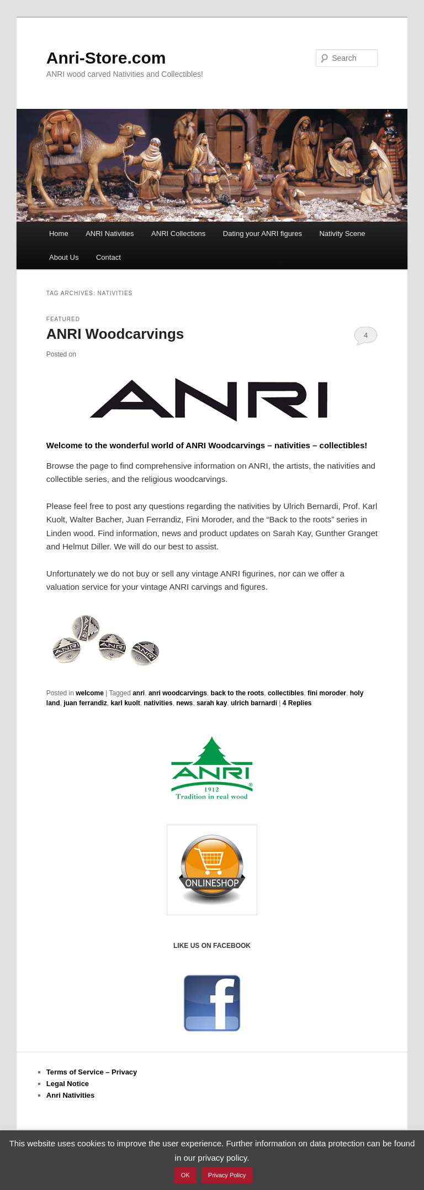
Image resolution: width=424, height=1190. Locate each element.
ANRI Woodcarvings (115, 334)
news (184, 703)
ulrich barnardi (254, 703)
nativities (158, 703)
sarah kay (212, 703)
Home (58, 233)
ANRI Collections (178, 233)
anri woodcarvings (178, 693)
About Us (63, 257)
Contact (108, 257)
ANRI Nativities (110, 233)
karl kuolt (125, 703)
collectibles (286, 693)
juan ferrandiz (85, 703)
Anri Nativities (70, 1095)
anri (138, 693)
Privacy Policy (227, 1175)
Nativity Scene (342, 233)
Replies (297, 703)
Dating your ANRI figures (262, 233)
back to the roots (237, 693)
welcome (90, 693)
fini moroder (327, 693)
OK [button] (185, 1175)
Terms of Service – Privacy (91, 1072)
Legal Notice (67, 1083)
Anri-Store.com (106, 58)
